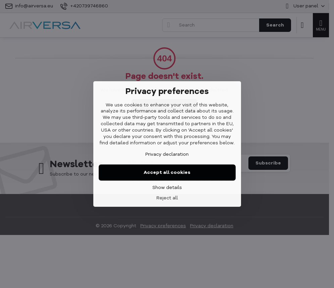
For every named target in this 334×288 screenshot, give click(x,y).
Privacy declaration (167, 154)
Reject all (167, 198)
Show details (167, 187)
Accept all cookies (167, 172)
